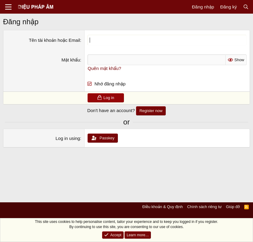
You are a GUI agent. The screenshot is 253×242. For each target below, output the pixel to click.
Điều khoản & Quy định (162, 206)
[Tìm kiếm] (246, 6)
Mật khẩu (71, 59)
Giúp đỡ (233, 206)
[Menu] (8, 7)
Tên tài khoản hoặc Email (54, 40)
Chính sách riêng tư (204, 206)
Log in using (67, 138)
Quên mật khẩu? (104, 68)
